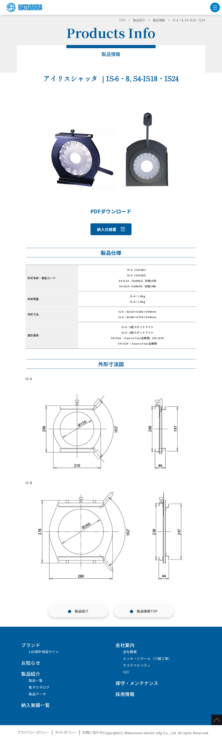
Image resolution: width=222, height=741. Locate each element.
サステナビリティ (137, 665)
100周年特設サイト (44, 651)
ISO (126, 671)
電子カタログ (39, 687)
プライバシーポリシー (33, 732)
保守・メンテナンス (136, 683)
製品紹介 (81, 611)
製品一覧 (35, 680)
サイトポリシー (66, 732)
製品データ (37, 693)
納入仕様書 (106, 229)
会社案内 (124, 644)
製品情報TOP (147, 611)
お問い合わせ (92, 732)
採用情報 (124, 694)
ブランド (30, 644)
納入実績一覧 (35, 704)
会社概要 (130, 651)
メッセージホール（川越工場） (147, 658)
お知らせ (30, 662)
